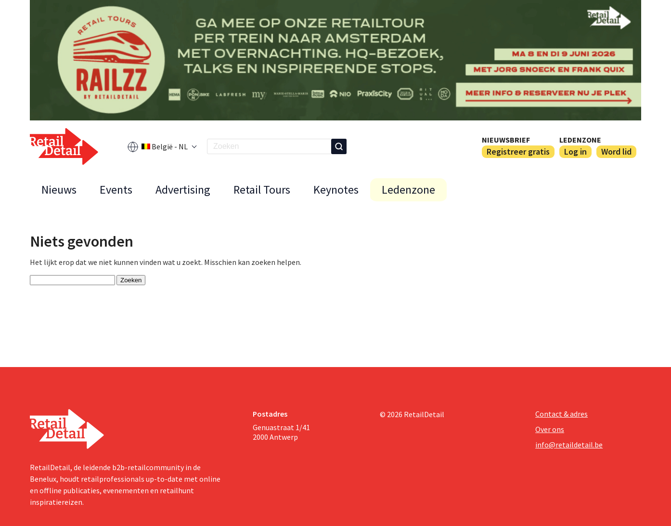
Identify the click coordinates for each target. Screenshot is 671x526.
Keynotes (336, 189)
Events (116, 189)
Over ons (549, 429)
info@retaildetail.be (569, 444)
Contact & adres (561, 414)
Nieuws (59, 189)
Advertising (182, 189)
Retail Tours (261, 189)
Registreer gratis (518, 151)
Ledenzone (580, 140)
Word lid (616, 151)
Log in (575, 151)
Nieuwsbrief (506, 140)
